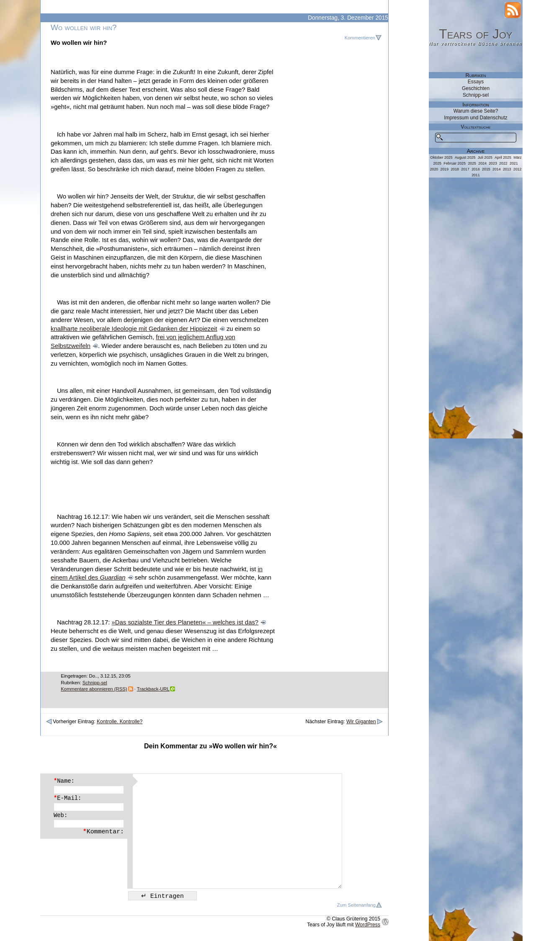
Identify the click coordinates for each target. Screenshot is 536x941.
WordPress (367, 925)
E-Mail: (67, 798)
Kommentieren (360, 37)
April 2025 (503, 157)
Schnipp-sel (94, 682)
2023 (493, 163)
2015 (486, 169)
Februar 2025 (454, 163)
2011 (476, 175)
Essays (476, 82)
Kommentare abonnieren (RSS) (94, 688)
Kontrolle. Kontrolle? (119, 721)
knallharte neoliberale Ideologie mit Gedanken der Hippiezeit (134, 328)
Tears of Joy (476, 33)
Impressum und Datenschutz (475, 118)
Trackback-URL (153, 688)
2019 (445, 169)
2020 (434, 169)
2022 (503, 163)
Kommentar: (103, 831)
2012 (517, 169)
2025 (472, 163)
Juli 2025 (485, 157)
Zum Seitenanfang (356, 904)
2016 (476, 169)
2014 (496, 169)
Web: (60, 815)
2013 (507, 169)
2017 (465, 169)
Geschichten (476, 88)
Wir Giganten (361, 721)
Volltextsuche (476, 127)
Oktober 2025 (441, 157)
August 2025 (465, 157)
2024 (482, 163)
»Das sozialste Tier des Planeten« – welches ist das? (185, 622)
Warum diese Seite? (476, 111)
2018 (455, 169)
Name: (64, 781)
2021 (514, 163)
